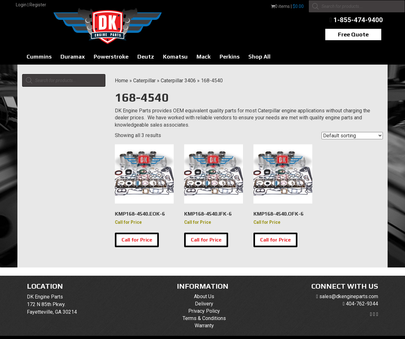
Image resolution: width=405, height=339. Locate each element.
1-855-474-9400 (358, 20)
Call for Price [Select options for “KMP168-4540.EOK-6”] (137, 240)
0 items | (287, 6)
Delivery (204, 304)
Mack (203, 56)
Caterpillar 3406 (178, 81)
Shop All (259, 56)
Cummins (39, 56)
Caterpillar (144, 81)
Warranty (204, 326)
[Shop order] (352, 135)
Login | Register (31, 4)
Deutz (145, 56)
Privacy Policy (204, 311)
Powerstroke (111, 56)
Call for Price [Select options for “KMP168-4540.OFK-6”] (275, 240)
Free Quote (353, 34)
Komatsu (175, 56)
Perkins (230, 56)
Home (121, 81)
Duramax (72, 56)
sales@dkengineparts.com (348, 296)
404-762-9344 (362, 304)
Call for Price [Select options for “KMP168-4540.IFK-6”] (206, 240)
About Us (204, 296)
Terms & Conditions (204, 318)
